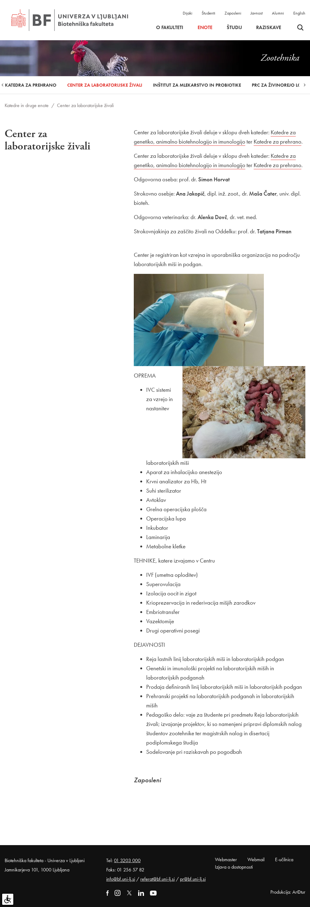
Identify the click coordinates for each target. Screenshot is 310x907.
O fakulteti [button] (169, 27)
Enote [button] (205, 27)
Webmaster (226, 859)
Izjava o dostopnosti (234, 867)
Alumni (278, 13)
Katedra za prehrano (30, 85)
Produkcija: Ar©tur (287, 892)
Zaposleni (233, 13)
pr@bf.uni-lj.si (193, 879)
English (299, 13)
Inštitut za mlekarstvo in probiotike (197, 85)
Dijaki (187, 13)
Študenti (208, 13)
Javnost (257, 13)
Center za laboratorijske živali (104, 85)
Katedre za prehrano (277, 141)
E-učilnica (284, 859)
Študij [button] (234, 27)
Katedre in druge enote (27, 105)
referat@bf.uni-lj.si (157, 879)
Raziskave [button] (268, 27)
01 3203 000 (127, 860)
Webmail (255, 859)
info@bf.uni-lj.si (120, 879)
